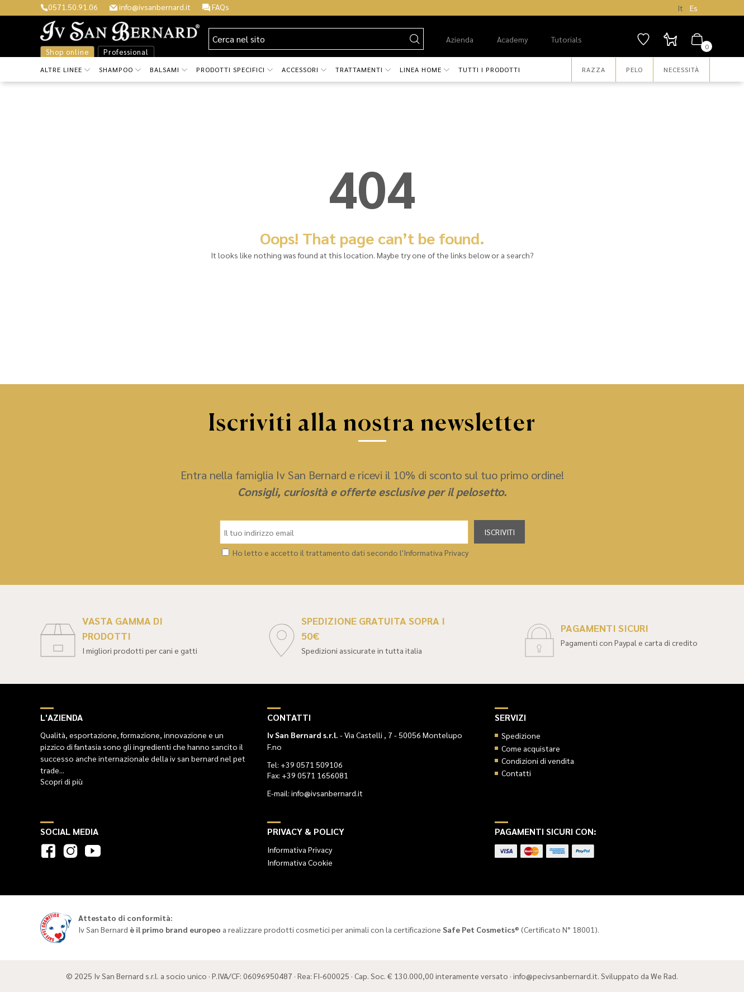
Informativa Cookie (300, 862)
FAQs (215, 7)
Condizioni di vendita (537, 760)
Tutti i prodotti (489, 69)
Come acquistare (530, 748)
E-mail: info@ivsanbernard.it (315, 793)
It (680, 8)
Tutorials (566, 39)
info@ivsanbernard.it (150, 7)
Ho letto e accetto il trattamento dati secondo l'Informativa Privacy (350, 552)
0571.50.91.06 (69, 7)
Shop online (67, 51)
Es (694, 8)
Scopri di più (61, 781)
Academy (512, 39)
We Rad (663, 976)
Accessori (300, 69)
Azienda (459, 39)
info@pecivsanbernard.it (555, 976)
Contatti (516, 773)
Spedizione (521, 735)
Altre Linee (61, 69)
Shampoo (116, 69)
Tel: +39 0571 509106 (305, 764)
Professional (126, 51)
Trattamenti (359, 69)
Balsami (164, 69)
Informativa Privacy (299, 849)
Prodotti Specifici (230, 69)
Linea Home (421, 69)
